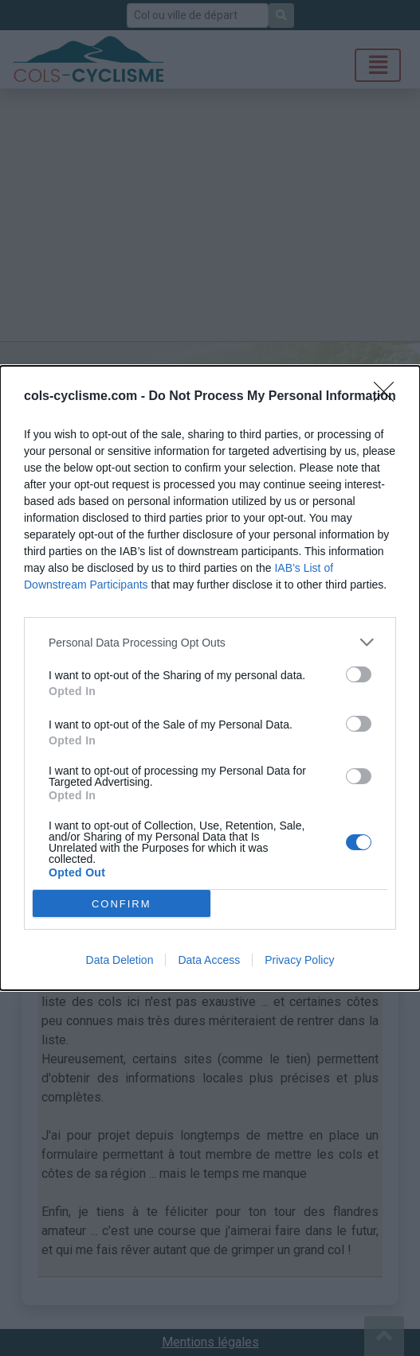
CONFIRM (121, 903)
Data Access (209, 960)
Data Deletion (120, 960)
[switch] (358, 674)
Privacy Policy (299, 960)
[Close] (389, 397)
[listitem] (210, 642)
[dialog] (210, 678)
